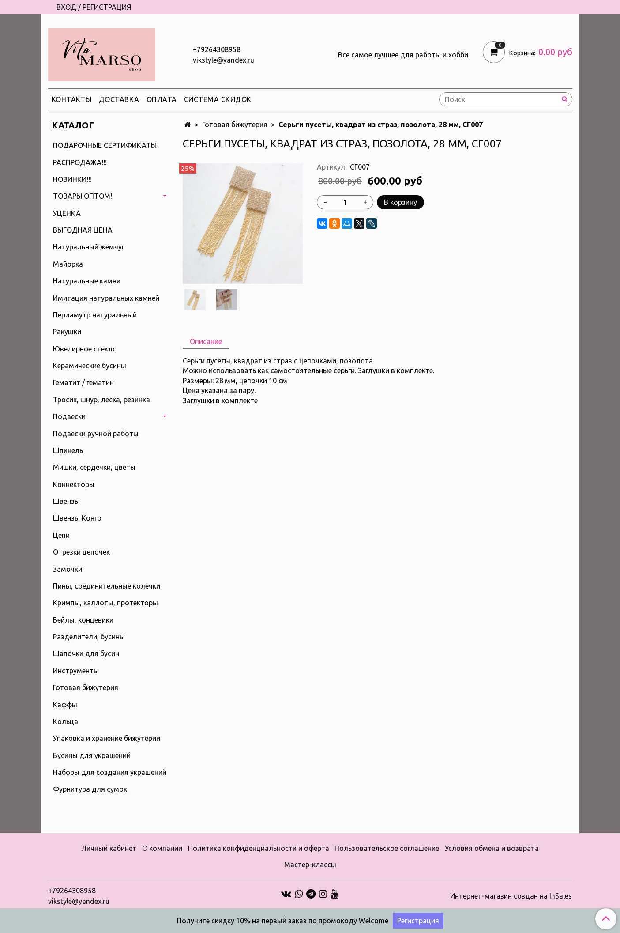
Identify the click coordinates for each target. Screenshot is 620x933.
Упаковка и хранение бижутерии (106, 738)
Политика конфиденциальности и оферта (258, 848)
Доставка (119, 99)
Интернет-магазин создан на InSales (511, 895)
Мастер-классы (310, 865)
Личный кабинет (108, 848)
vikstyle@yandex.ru (223, 60)
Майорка (68, 264)
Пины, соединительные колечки (106, 586)
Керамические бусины (89, 366)
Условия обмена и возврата (492, 848)
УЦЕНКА (67, 213)
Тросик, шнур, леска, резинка (101, 400)
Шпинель (68, 450)
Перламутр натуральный (95, 315)
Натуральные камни (86, 281)
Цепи (61, 535)
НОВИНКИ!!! (72, 179)
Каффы (65, 705)
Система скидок (218, 99)
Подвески (69, 416)
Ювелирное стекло (85, 349)
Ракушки (67, 332)
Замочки (67, 569)
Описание (206, 341)
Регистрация (418, 921)
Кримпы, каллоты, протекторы (105, 603)
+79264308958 (216, 49)
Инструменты (76, 671)
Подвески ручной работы (96, 434)
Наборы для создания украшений (109, 772)
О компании (162, 848)
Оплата (162, 99)
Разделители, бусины (89, 637)
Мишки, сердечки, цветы (94, 467)
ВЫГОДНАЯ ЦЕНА (83, 230)
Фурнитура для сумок (90, 789)
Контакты (72, 99)
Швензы (66, 501)
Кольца (65, 721)
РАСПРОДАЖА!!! (80, 162)
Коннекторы (73, 484)
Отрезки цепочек (81, 552)
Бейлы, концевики (83, 620)
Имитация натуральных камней (106, 298)
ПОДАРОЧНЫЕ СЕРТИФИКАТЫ (105, 145)
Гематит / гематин (83, 382)
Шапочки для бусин (86, 653)
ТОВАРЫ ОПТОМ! (82, 196)
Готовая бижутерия (234, 124)
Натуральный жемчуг (88, 247)
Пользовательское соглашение (386, 848)
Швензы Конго (77, 518)
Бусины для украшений (92, 755)
